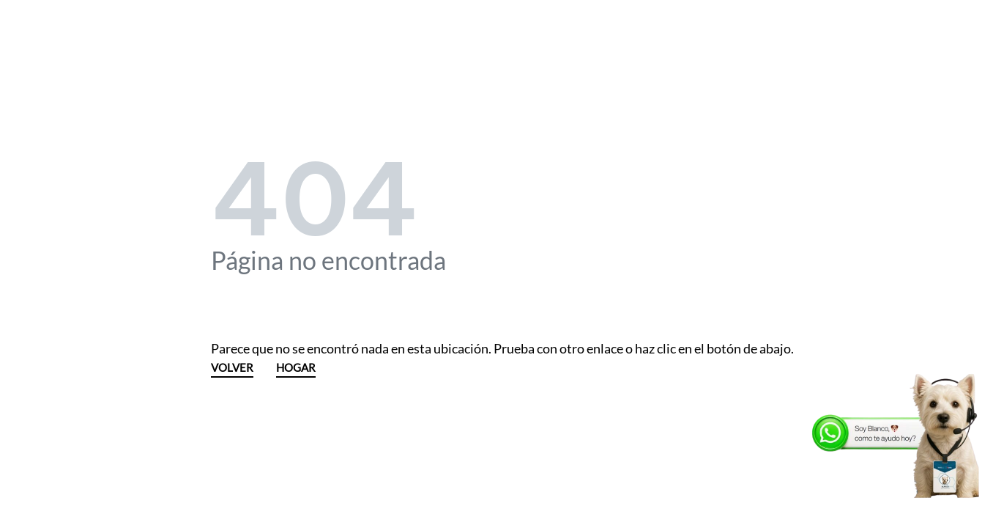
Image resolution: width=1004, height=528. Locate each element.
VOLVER (232, 368)
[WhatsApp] (897, 436)
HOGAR (296, 368)
